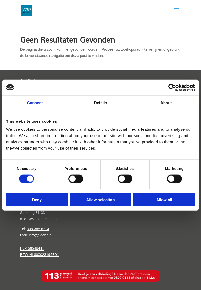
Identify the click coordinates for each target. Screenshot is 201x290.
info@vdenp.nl (40, 235)
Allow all (164, 199)
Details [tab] (100, 102)
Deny (37, 199)
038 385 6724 (38, 229)
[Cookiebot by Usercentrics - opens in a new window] (172, 87)
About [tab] (166, 102)
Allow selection (100, 199)
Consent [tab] (35, 102)
